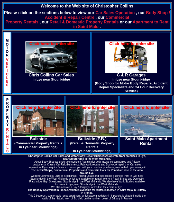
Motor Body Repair (82, 156)
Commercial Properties (67, 170)
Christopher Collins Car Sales (46, 156)
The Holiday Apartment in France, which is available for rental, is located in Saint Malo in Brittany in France (87, 191)
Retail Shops (44, 170)
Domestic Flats (97, 170)
